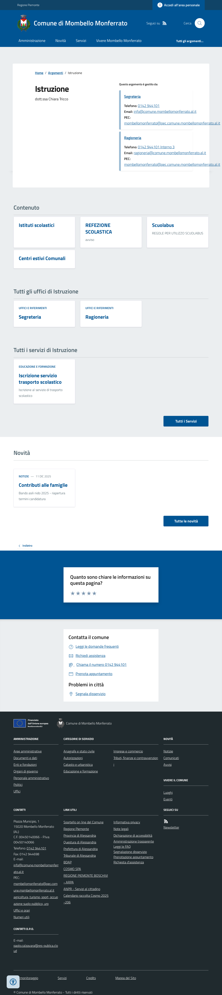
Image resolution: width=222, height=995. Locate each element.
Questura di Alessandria (80, 842)
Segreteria (132, 96)
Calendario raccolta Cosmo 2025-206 (86, 899)
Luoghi (168, 792)
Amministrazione (32, 40)
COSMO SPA (72, 868)
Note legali (120, 828)
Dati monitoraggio (26, 977)
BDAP (68, 862)
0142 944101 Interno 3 (156, 147)
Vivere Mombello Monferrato (119, 40)
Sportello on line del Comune (84, 822)
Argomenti (55, 72)
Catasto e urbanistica (78, 764)
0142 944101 (149, 105)
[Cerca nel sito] (198, 23)
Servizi (81, 40)
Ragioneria (132, 138)
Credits (91, 977)
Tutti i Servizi (186, 421)
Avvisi (167, 764)
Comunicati (171, 757)
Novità (60, 40)
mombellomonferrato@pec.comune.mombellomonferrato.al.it (172, 123)
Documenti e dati (25, 757)
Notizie (24, 476)
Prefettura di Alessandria (81, 848)
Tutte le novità (186, 521)
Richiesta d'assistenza (128, 862)
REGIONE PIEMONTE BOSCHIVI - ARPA (86, 879)
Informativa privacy (126, 822)
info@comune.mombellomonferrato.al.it (165, 111)
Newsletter (171, 827)
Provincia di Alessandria (80, 835)
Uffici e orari (22, 910)
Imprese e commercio (128, 751)
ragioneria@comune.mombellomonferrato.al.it (170, 153)
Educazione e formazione (37, 366)
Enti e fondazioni (25, 764)
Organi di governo (26, 771)
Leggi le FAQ (122, 846)
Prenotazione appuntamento (133, 856)
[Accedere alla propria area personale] (178, 5)
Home (39, 72)
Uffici (17, 791)
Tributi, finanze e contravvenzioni (135, 761)
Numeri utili (21, 917)
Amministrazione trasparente (133, 841)
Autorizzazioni (73, 757)
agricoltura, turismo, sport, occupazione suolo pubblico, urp (36, 900)
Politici (18, 784)
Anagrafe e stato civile (79, 751)
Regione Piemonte (28, 5)
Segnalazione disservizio (130, 851)
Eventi (167, 799)
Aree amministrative (28, 751)
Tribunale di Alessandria (80, 855)
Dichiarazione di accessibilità (132, 835)
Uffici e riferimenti (33, 308)
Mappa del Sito (125, 977)
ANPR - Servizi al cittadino (82, 888)
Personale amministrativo (31, 777)
